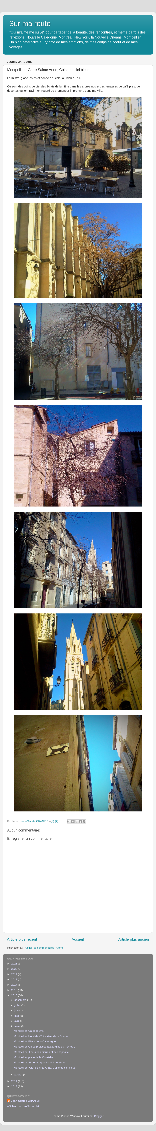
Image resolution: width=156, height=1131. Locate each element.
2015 (14, 995)
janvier (18, 1074)
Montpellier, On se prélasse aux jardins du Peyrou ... (45, 1046)
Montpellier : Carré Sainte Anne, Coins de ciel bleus (44, 1067)
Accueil (78, 939)
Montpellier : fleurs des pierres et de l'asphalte (41, 1052)
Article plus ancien (133, 939)
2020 (14, 968)
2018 (14, 979)
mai (17, 1015)
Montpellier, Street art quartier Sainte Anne (39, 1062)
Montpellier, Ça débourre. (29, 1030)
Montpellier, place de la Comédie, (34, 1057)
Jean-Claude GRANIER (25, 1100)
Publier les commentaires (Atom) (43, 947)
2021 (14, 963)
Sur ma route (30, 23)
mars (17, 1026)
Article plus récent (22, 939)
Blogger (98, 1116)
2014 (14, 1081)
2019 (14, 974)
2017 (14, 984)
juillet (17, 1005)
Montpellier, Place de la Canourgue (35, 1041)
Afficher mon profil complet (23, 1106)
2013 (14, 1086)
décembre (20, 999)
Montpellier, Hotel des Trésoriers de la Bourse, (41, 1036)
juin (16, 1010)
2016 (14, 990)
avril (17, 1020)
